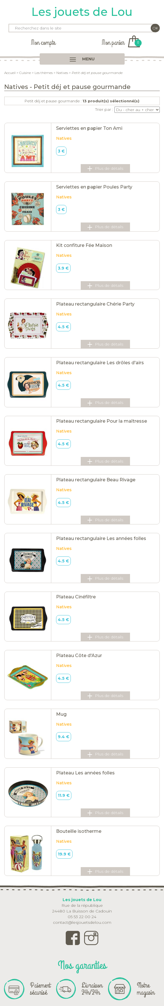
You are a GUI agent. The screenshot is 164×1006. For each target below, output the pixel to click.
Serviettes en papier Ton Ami (89, 128)
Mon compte (43, 42)
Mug (61, 714)
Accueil (10, 73)
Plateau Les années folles (85, 773)
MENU (82, 59)
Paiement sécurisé (40, 988)
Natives (62, 73)
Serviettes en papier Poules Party (94, 187)
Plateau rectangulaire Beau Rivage (95, 479)
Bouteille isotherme (78, 831)
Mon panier (121, 42)
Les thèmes (44, 73)
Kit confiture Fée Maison (84, 245)
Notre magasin (145, 988)
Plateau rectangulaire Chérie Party (95, 304)
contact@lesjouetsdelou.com (82, 922)
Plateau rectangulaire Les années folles (101, 538)
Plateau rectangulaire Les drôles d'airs (100, 362)
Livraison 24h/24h (92, 988)
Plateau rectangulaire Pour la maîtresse (101, 421)
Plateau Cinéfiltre (76, 597)
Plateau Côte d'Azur (79, 655)
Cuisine (25, 73)
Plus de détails (105, 168)
